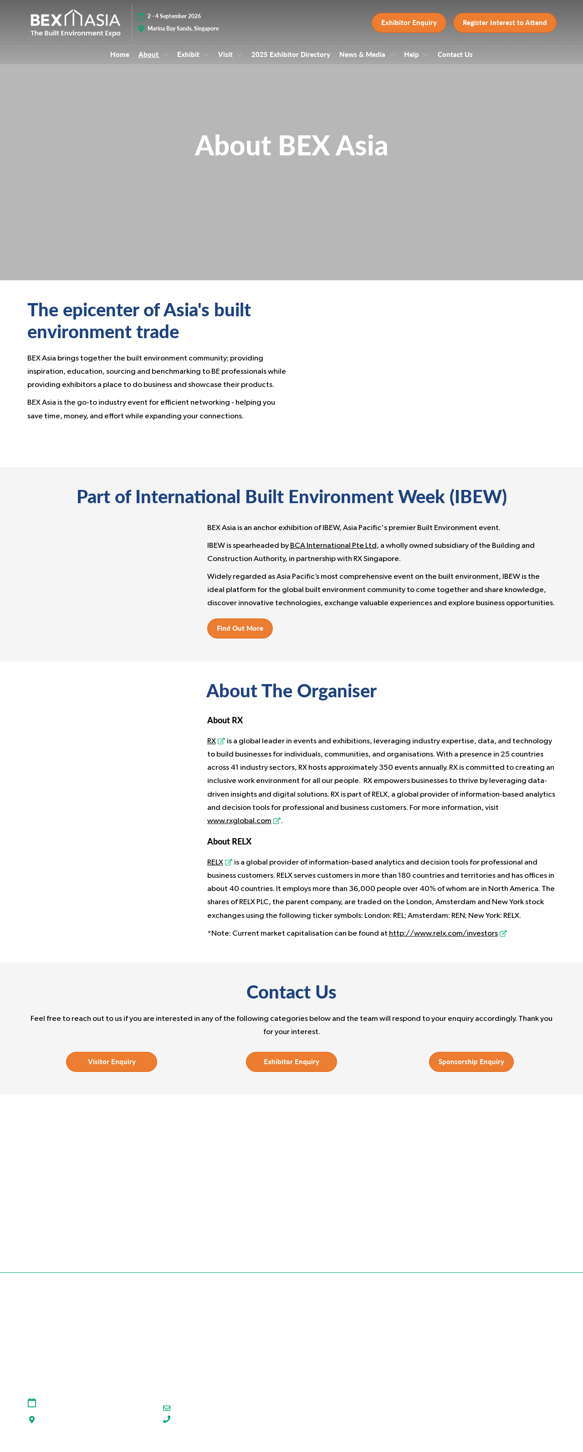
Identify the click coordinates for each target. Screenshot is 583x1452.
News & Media (363, 63)
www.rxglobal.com (239, 829)
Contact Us (455, 63)
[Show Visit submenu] (239, 63)
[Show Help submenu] (426, 63)
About (149, 63)
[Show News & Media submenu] (392, 63)
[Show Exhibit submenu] (206, 63)
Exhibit (189, 63)
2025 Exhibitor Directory (290, 63)
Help (412, 63)
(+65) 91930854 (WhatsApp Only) (225, 1428)
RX (211, 749)
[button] (409, 27)
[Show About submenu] (165, 63)
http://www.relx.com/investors (443, 942)
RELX (215, 871)
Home (119, 63)
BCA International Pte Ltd (333, 554)
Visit (226, 63)
